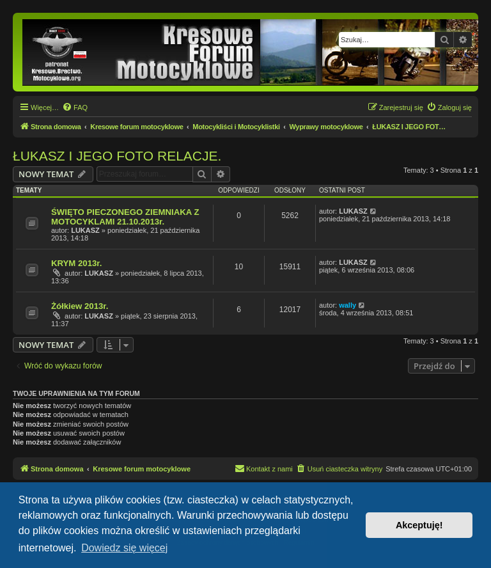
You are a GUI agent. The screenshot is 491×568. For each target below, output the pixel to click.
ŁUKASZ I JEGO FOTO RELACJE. (117, 155)
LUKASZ (85, 230)
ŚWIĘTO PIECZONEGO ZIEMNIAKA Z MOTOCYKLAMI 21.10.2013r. (125, 216)
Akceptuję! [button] (419, 525)
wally (347, 305)
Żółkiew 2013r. (79, 306)
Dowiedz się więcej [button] (124, 547)
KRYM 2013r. (76, 263)
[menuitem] (75, 107)
